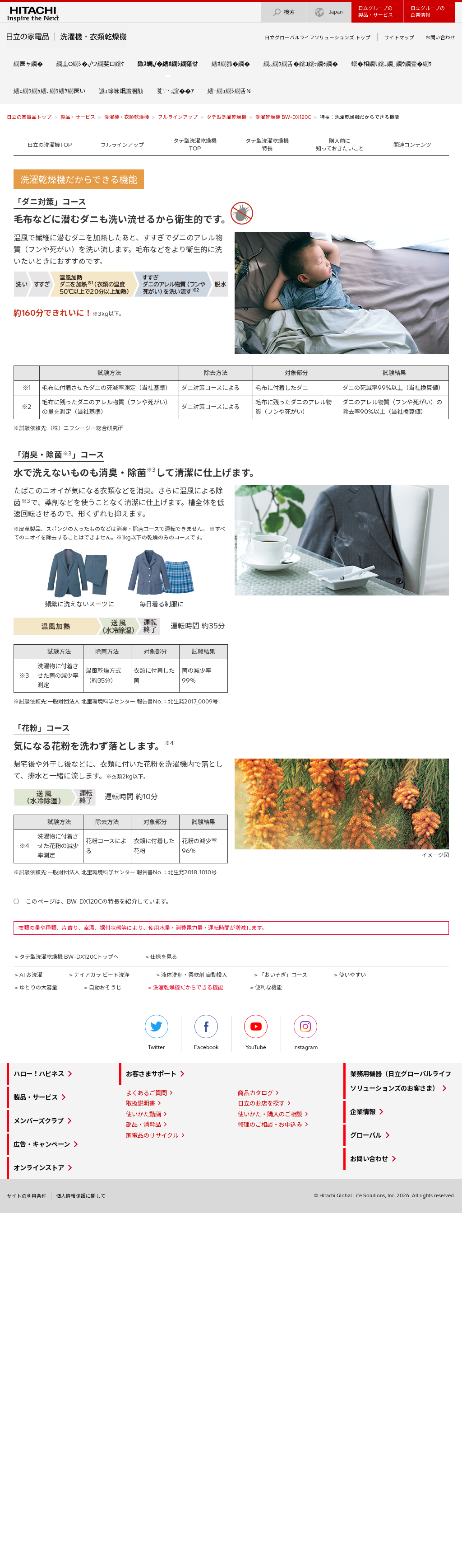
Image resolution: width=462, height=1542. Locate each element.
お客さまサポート (151, 1074)
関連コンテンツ (412, 144)
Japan (329, 12)
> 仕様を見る (161, 956)
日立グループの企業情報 (428, 11)
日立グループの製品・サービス (375, 11)
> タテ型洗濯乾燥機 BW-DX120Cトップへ (66, 956)
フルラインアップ (178, 117)
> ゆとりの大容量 (35, 987)
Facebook (206, 1032)
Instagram (305, 1032)
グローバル (366, 1135)
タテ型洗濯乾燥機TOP (195, 144)
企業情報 (362, 1112)
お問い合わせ (440, 37)
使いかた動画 (143, 1114)
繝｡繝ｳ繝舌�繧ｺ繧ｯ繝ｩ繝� (300, 63)
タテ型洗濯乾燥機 (226, 117)
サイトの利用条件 (26, 1196)
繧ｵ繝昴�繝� (231, 63)
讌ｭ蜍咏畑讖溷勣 (121, 90)
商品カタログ (255, 1093)
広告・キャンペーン (42, 1144)
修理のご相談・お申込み (270, 1124)
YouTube (256, 1032)
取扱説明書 (140, 1103)
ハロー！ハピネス (39, 1074)
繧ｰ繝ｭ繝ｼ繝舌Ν (229, 90)
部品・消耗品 (143, 1124)
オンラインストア (39, 1168)
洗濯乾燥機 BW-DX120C (283, 117)
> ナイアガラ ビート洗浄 (99, 974)
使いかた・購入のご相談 (270, 1114)
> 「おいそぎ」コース (280, 974)
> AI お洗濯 (28, 974)
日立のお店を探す (261, 1103)
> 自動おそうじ (102, 987)
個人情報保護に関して (81, 1196)
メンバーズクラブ (39, 1121)
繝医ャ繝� (28, 63)
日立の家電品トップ (29, 117)
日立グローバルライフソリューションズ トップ (317, 37)
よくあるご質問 (146, 1093)
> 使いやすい (350, 974)
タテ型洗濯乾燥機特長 (267, 144)
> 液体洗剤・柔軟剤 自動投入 (191, 974)
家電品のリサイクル (152, 1135)
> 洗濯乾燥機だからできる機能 (185, 987)
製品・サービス (77, 117)
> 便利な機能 (266, 987)
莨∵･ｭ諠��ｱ (175, 90)
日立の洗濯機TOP (50, 144)
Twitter (156, 1032)
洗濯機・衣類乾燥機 (126, 117)
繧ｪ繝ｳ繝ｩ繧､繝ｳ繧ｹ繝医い (49, 90)
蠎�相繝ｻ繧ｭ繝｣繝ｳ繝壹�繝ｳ (391, 63)
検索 (283, 12)
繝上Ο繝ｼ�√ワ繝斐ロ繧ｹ (90, 63)
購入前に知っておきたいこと (340, 144)
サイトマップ (399, 37)
